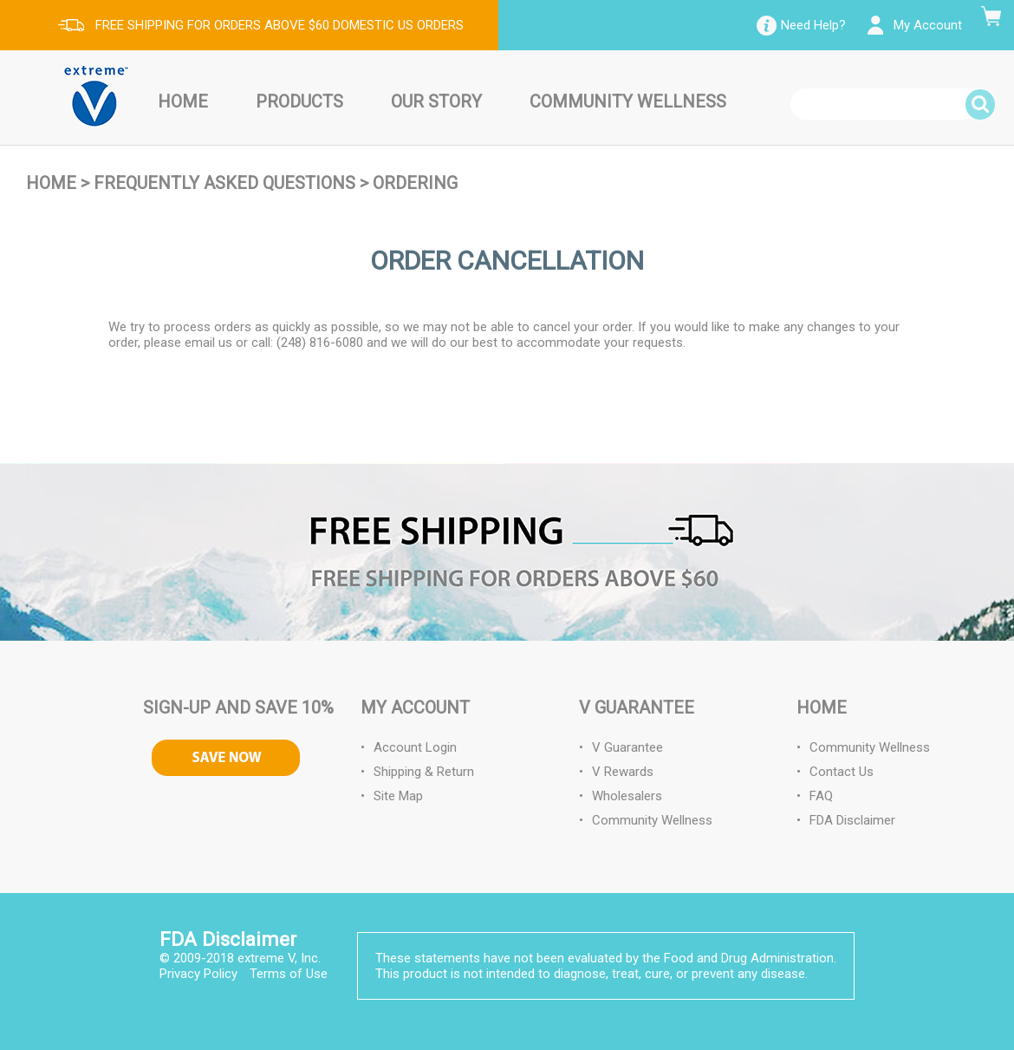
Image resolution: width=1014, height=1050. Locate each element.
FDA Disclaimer (852, 820)
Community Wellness (628, 101)
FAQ (821, 796)
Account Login (415, 747)
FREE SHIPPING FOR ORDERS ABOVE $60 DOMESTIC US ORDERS (279, 25)
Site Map (398, 796)
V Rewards (622, 771)
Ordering (415, 183)
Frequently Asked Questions (224, 183)
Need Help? (813, 25)
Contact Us (841, 771)
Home (183, 101)
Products (299, 101)
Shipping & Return (424, 771)
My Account (928, 25)
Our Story (436, 101)
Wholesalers (627, 796)
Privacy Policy (198, 974)
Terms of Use (289, 974)
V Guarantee (627, 747)
